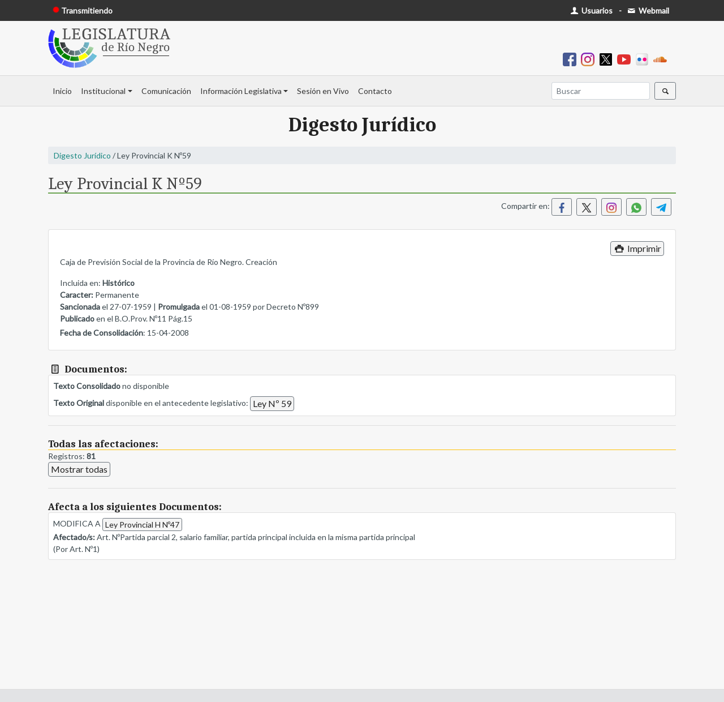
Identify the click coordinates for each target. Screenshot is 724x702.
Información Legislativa (241, 91)
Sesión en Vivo (323, 91)
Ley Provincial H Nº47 (142, 524)
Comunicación (166, 91)
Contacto (375, 91)
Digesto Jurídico (82, 155)
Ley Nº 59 (272, 403)
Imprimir (637, 248)
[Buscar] (600, 91)
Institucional (103, 91)
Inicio (62, 91)
